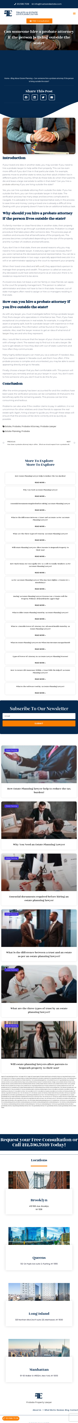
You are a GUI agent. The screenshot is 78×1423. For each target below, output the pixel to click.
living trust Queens (15, 1078)
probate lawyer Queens (55, 1085)
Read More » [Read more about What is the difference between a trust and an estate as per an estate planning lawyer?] (40, 526)
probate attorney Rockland (20, 1084)
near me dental (21, 1096)
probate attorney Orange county (51, 1082)
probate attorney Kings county (21, 1082)
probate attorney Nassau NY (36, 1082)
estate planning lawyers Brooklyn (29, 1102)
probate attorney (11, 184)
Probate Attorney (30, 426)
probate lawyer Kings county (16, 1085)
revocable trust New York (21, 1091)
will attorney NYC (27, 1093)
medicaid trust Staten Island (22, 1080)
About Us (38, 1410)
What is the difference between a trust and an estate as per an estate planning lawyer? (40, 518)
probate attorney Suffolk (33, 1084)
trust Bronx (60, 1091)
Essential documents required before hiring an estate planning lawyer (40, 503)
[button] (74, 13)
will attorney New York (16, 1093)
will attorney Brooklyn (68, 1091)
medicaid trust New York (63, 1078)
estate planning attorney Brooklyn (17, 1104)
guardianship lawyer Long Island (23, 1095)
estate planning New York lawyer (33, 1104)
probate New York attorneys (60, 1087)
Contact (74, 1410)
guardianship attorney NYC (40, 1106)
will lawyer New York (39, 1096)
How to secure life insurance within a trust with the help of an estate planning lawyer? (40, 671)
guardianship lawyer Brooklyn (8, 1095)
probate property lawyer (45, 1089)
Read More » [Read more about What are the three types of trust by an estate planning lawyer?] (40, 540)
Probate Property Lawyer (39, 1402)
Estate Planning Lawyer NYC (53, 1095)
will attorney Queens (36, 1093)
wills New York (25, 1100)
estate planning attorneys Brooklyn (12, 1102)
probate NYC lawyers (20, 1089)
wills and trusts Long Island (27, 1098)
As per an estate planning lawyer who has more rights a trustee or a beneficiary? (40, 581)
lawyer (6, 333)
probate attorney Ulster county (63, 1084)
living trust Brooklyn (52, 1076)
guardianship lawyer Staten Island (9, 1096)
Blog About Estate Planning (21, 78)
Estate (8, 426)
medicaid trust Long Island (50, 1078)
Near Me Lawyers (29, 1096)
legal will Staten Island (42, 1076)
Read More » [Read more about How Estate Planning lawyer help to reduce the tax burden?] (40, 482)
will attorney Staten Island (48, 1093)
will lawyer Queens (57, 1096)
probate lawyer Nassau (43, 1085)
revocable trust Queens (44, 1091)
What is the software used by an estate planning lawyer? (40, 686)
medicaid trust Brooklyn (38, 1078)
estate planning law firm (27, 14)
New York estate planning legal (36, 1080)
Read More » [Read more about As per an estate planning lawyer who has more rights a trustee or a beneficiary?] (40, 589)
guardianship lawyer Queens (67, 1095)
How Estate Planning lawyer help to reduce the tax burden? (40, 476)
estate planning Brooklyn (43, 1102)
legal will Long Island (6, 1076)
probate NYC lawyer (10, 1089)
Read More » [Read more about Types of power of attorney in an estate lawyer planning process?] (40, 663)
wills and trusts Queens (62, 1098)
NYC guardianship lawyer (64, 1080)
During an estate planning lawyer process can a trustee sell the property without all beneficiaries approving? (40, 597)
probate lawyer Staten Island (19, 1087)
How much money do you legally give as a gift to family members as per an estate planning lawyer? (40, 565)
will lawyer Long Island (69, 1093)
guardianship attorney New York (25, 1106)
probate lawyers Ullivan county (45, 1087)
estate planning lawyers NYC (46, 1100)
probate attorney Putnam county (67, 1082)
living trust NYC (7, 1078)
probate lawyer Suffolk (32, 1087)
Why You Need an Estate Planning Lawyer (40, 490)
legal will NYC (24, 1076)
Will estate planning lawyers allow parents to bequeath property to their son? (40, 548)
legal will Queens (32, 1076)
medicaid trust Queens (9, 1080)
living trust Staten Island (26, 1078)
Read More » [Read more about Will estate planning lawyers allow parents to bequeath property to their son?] (40, 556)
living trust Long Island (62, 1076)
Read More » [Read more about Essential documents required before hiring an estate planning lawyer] (40, 510)
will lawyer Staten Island (68, 1096)
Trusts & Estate (27, 12)
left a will (40, 266)
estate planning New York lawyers (49, 1104)
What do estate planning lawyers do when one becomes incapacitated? (40, 642)
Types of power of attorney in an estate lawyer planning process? (40, 656)
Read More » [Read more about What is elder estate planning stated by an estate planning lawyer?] (40, 619)
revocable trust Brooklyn (58, 1089)
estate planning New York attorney (57, 1102)
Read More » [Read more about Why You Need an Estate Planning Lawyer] (40, 496)
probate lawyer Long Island (30, 1085)
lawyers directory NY (9, 1091)
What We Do (50, 1410)
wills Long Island (18, 1100)
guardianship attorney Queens (54, 1106)
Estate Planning (13, 431)
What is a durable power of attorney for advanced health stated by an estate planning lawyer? (40, 627)
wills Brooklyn (11, 1100)
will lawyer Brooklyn (59, 1093)
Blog (67, 1410)
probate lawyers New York (67, 1085)
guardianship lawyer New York (39, 1095)
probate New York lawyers (59, 1100)
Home (6, 78)
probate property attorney (32, 1089)
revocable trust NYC (33, 1091)
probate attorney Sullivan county (47, 1084)
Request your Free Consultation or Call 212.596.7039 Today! (39, 1142)
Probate (16, 426)
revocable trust (53, 1091)
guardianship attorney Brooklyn (65, 1104)
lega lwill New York (16, 1076)
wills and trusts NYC (51, 1098)
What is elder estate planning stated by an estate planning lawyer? (40, 612)
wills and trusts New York (40, 1098)
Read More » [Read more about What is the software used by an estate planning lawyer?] (40, 693)
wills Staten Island (34, 1100)
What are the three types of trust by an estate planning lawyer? (40, 534)
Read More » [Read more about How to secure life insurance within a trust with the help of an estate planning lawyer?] (40, 679)
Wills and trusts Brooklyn (15, 1098)
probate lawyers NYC (6, 1087)
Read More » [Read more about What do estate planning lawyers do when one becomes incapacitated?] (40, 649)
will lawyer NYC (49, 1096)
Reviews (60, 1410)
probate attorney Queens (7, 1084)
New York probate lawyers (50, 1080)
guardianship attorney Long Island (9, 1106)
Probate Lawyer (48, 426)
